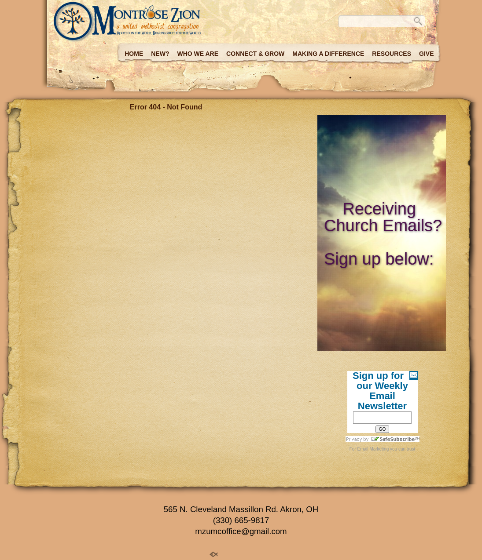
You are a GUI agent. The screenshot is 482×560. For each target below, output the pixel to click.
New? (160, 53)
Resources (391, 53)
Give (426, 53)
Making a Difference (328, 53)
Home (134, 53)
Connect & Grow (255, 53)
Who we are (197, 53)
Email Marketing (373, 449)
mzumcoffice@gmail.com (241, 531)
